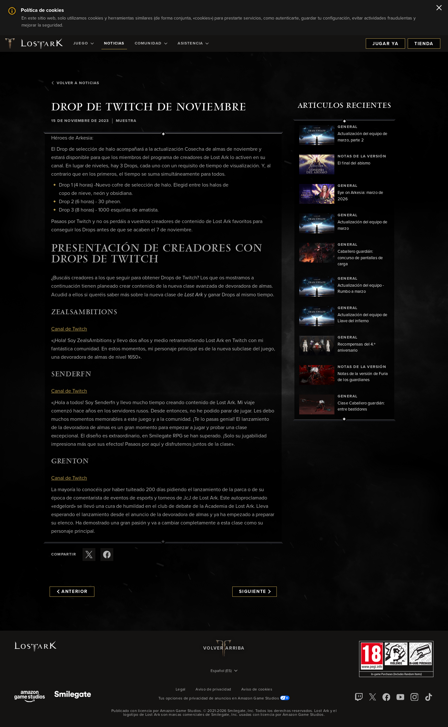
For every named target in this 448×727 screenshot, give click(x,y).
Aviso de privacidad (213, 689)
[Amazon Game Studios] (29, 697)
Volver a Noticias (75, 83)
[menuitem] (83, 43)
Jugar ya (385, 44)
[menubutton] (224, 671)
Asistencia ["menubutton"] (193, 43)
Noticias (114, 43)
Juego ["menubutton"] (83, 43)
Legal (181, 689)
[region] (344, 270)
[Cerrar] (439, 8)
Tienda (424, 44)
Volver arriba (224, 648)
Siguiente (255, 591)
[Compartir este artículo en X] (89, 554)
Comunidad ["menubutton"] (151, 43)
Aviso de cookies (256, 689)
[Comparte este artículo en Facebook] (106, 554)
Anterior (72, 591)
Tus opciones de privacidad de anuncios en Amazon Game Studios (224, 698)
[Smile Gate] (72, 697)
